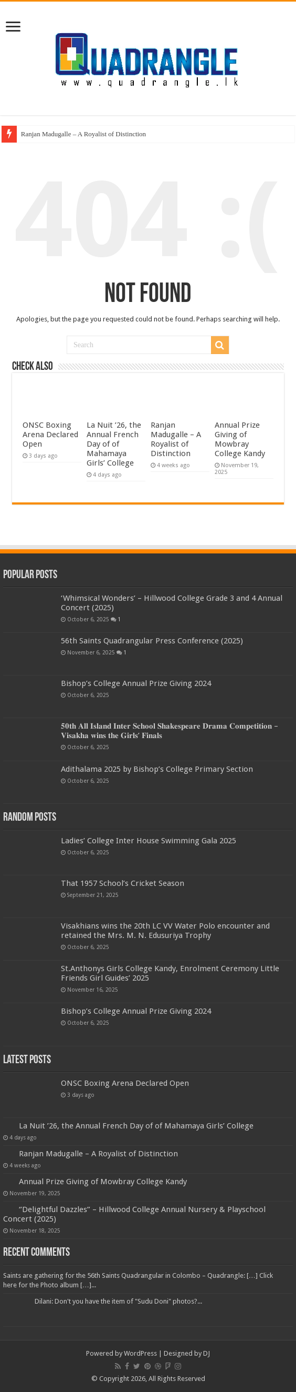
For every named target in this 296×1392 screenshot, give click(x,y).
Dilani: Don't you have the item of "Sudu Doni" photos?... (118, 1301)
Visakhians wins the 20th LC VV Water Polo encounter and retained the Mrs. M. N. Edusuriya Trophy (165, 930)
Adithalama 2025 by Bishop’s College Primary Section (157, 769)
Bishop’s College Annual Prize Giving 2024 (136, 683)
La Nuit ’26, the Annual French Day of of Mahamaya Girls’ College (114, 444)
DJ (206, 1353)
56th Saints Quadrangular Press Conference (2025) (152, 640)
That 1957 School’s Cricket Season (122, 883)
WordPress (140, 1353)
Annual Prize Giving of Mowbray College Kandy (240, 439)
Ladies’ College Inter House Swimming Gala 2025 (148, 840)
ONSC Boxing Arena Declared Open (50, 434)
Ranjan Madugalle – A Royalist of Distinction (83, 134)
